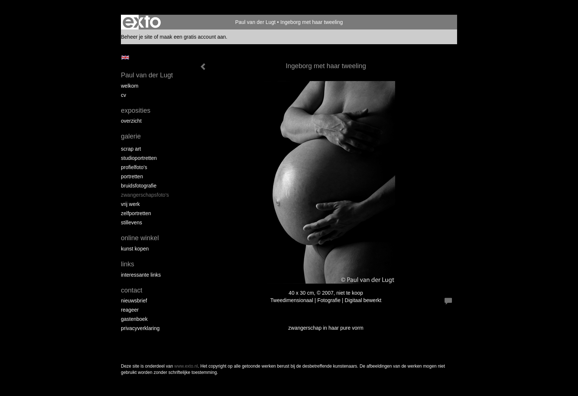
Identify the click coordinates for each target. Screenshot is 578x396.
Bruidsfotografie (139, 186)
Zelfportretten (136, 213)
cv (123, 95)
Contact (131, 290)
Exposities (135, 110)
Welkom (129, 86)
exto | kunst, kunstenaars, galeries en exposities (142, 22)
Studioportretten (139, 158)
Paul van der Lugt (255, 22)
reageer (130, 310)
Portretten (132, 176)
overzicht (131, 121)
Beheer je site (137, 37)
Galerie (131, 136)
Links (127, 264)
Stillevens (131, 222)
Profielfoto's (134, 167)
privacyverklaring (140, 328)
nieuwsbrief (134, 301)
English (125, 57)
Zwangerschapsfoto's (145, 195)
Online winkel (140, 238)
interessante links (141, 275)
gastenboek (134, 319)
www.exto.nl (186, 366)
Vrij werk (130, 204)
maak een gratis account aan (193, 37)
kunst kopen (135, 249)
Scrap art (131, 149)
